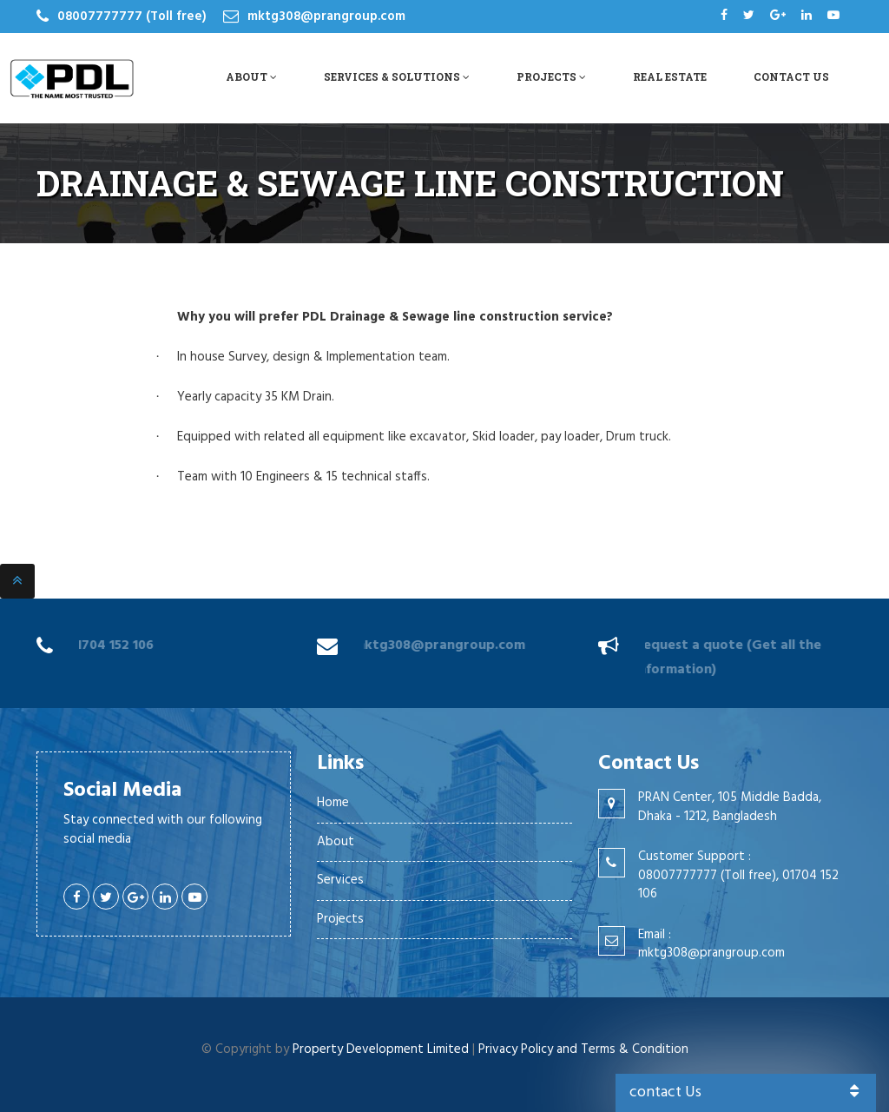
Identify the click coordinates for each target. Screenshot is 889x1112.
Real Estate (670, 76)
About (251, 76)
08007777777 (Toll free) (132, 16)
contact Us (746, 1092)
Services (340, 880)
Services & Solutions (397, 76)
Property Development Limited (381, 1049)
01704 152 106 (107, 645)
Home (333, 802)
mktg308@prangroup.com (326, 16)
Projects (551, 76)
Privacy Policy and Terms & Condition (583, 1049)
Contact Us (791, 76)
